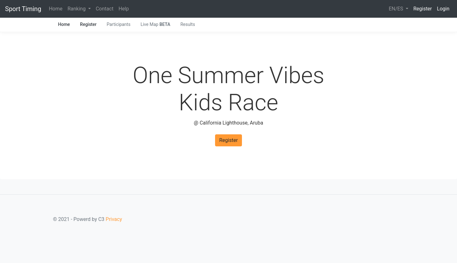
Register (422, 9)
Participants (118, 24)
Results (187, 24)
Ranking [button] (77, 9)
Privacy (114, 219)
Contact (105, 9)
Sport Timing (23, 9)
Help (124, 9)
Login (443, 9)
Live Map (155, 24)
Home (55, 9)
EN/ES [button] (397, 9)
